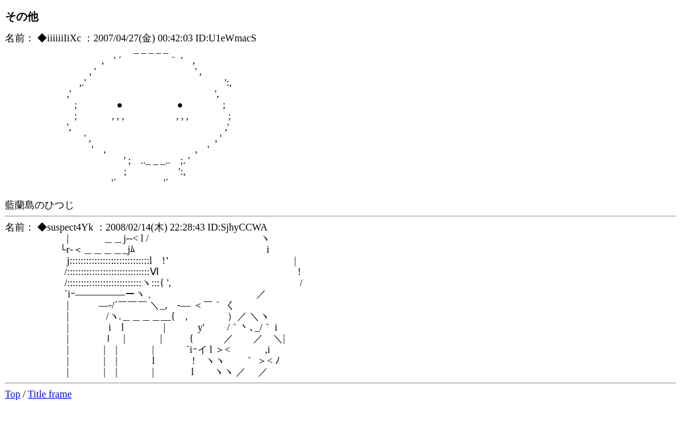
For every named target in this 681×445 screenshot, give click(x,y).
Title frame (50, 394)
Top (12, 394)
